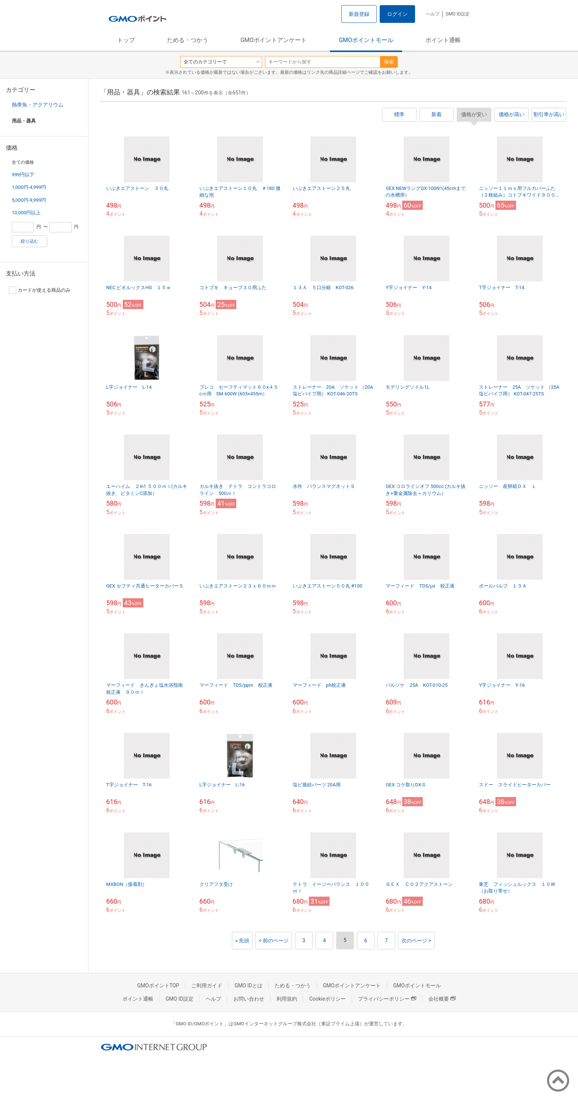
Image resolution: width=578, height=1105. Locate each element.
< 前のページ (274, 940)
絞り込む (29, 241)
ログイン (397, 14)
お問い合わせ (248, 999)
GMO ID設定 (458, 14)
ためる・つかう (187, 40)
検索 (389, 62)
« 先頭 (242, 940)
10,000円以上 (26, 212)
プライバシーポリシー (387, 999)
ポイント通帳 (443, 40)
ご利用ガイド (206, 985)
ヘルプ (432, 14)
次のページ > (416, 940)
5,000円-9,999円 (29, 200)
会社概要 (442, 999)
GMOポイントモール (366, 40)
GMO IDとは (248, 985)
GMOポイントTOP (158, 985)
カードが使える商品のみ (39, 290)
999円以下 (23, 174)
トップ (126, 40)
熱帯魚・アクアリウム (37, 105)
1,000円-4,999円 (29, 187)
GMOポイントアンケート (273, 40)
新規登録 (359, 14)
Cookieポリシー (327, 999)
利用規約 (286, 999)
